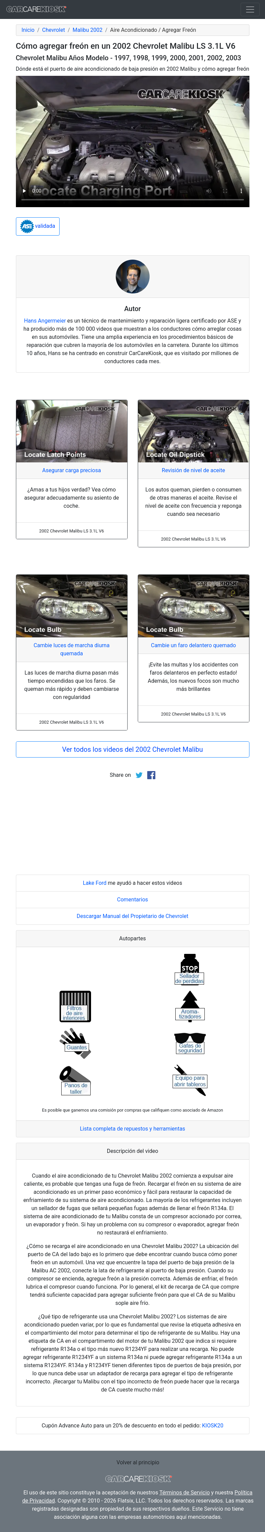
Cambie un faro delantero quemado (193, 645)
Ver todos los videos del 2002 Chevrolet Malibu (132, 749)
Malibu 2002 (88, 30)
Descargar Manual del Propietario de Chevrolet (133, 916)
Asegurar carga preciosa (71, 470)
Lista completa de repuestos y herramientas (132, 1128)
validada (38, 226)
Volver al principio (137, 1462)
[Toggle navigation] (250, 9)
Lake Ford (95, 883)
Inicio (28, 30)
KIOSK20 (212, 1425)
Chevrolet (53, 30)
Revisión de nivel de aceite (193, 470)
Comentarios (132, 899)
